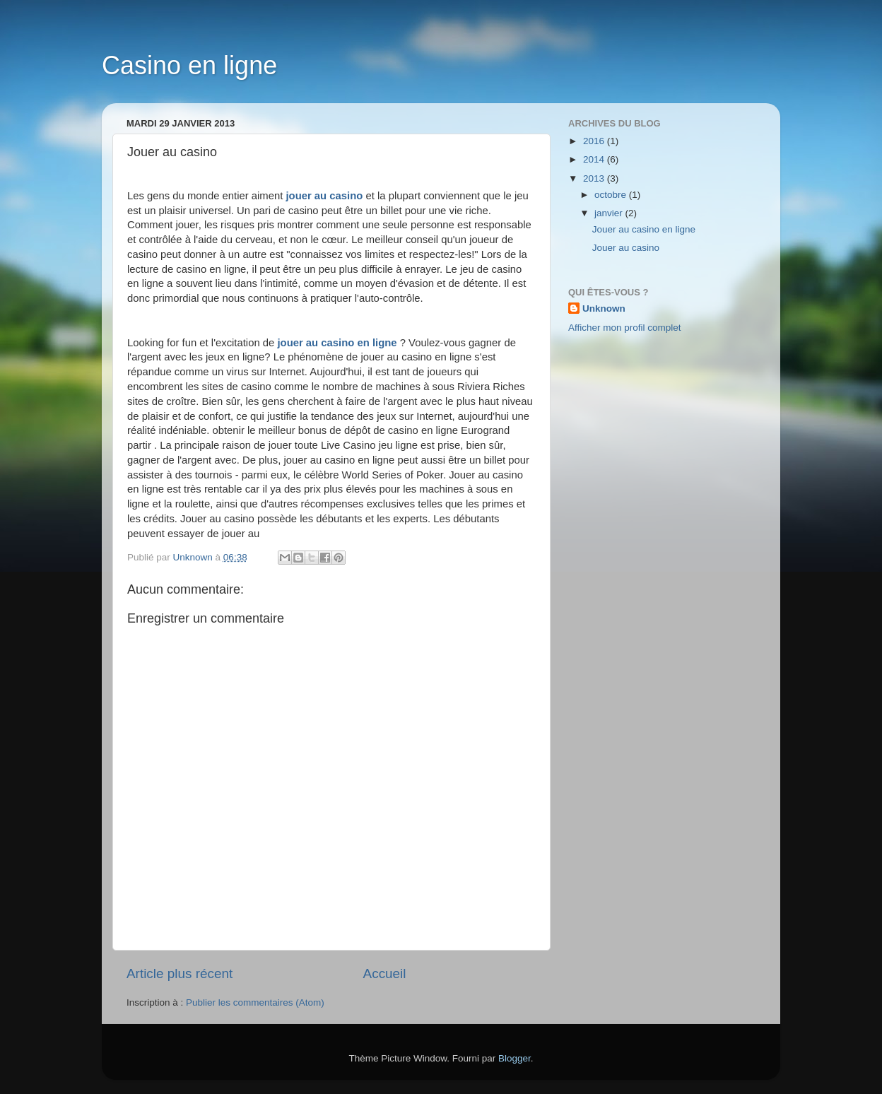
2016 (595, 141)
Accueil (384, 973)
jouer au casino (324, 195)
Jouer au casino (625, 247)
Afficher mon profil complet (624, 327)
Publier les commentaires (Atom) (255, 1002)
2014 (595, 159)
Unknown (603, 308)
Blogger (514, 1058)
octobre (611, 194)
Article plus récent (180, 973)
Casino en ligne (189, 65)
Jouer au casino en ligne (643, 229)
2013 (595, 178)
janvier (609, 213)
